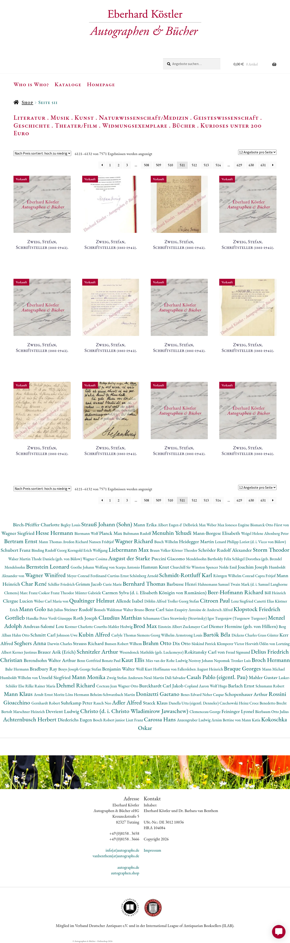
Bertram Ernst (21, 541)
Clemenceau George (205, 711)
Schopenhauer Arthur (246, 694)
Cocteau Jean (107, 686)
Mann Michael (273, 669)
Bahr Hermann (17, 669)
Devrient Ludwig (63, 711)
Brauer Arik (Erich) (57, 652)
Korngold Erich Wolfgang (88, 550)
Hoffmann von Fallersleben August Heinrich (188, 669)
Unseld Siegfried (55, 677)
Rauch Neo (102, 703)
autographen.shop (125, 872)
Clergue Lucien (18, 601)
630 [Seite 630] (251, 165)
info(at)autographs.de (122, 850)
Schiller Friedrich (61, 584)
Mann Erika (145, 524)
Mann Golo (33, 609)
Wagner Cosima (95, 558)
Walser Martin (19, 558)
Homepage (101, 84)
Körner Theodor (184, 550)
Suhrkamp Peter (77, 703)
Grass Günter (268, 635)
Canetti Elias (264, 601)
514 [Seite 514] (218, 165)
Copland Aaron (197, 686)
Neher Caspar (213, 694)
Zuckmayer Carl (196, 626)
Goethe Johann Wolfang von (93, 567)
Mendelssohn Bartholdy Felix (209, 558)
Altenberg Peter (276, 533)
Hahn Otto (21, 635)
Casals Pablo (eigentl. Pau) (217, 677)
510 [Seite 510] (170, 165)
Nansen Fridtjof (102, 541)
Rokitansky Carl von (205, 652)
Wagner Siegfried (18, 533)
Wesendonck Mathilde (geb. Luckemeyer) (152, 652)
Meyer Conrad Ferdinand (87, 575)
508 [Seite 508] (146, 165)
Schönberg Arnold (144, 575)
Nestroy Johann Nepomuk (209, 660)
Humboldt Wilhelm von (19, 677)
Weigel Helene (252, 533)
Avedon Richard (76, 541)
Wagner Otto (128, 686)
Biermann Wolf (86, 533)
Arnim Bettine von (226, 719)
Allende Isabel (130, 601)
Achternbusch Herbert (30, 719)
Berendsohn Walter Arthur (50, 660)
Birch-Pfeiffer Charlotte (37, 524)
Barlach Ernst (241, 685)
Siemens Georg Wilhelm (156, 635)
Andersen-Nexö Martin (146, 677)
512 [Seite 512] (194, 165)
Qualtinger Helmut (92, 600)
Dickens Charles (245, 635)
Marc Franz (29, 592)
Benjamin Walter (119, 669)
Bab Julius (55, 609)
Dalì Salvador (175, 677)
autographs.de (128, 867)
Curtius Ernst (118, 575)
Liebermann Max (129, 550)
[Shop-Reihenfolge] (42, 153)
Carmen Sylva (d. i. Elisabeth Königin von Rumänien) (155, 592)
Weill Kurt (144, 669)
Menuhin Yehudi (172, 533)
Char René (34, 583)
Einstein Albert (170, 626)
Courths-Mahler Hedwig (113, 626)
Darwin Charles (60, 643)
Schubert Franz (16, 550)
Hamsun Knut (155, 567)
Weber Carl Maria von (51, 601)
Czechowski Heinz (234, 703)
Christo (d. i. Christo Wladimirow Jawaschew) (135, 711)
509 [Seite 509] (158, 165)
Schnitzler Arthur (98, 651)
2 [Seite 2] (119, 165)
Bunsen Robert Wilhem (124, 643)
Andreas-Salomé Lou (44, 626)
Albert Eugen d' (170, 524)
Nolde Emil (228, 567)
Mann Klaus (19, 694)
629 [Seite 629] (239, 165)
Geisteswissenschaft (226, 117)
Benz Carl (155, 609)
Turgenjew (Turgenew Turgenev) (241, 618)
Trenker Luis (241, 660)
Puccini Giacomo (168, 558)
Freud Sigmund (238, 652)
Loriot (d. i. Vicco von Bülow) (262, 541)
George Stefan (91, 669)
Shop (27, 102)
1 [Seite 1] (110, 165)
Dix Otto (182, 643)
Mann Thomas (51, 541)
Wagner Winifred (46, 575)
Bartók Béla (217, 634)
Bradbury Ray (44, 669)
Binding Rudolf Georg (49, 550)
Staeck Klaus (156, 703)
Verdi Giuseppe (60, 618)
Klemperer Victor (231, 643)
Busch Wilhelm (166, 541)
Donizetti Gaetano (158, 694)
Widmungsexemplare (134, 125)
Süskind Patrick (204, 643)
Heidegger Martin (197, 541)
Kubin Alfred (94, 634)
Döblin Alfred (155, 601)
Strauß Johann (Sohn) (107, 524)
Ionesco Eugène (237, 524)
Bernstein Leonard (48, 566)
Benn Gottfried (89, 660)
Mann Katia (251, 719)
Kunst (84, 117)
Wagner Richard (134, 541)
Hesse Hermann (54, 533)
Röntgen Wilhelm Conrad (234, 575)
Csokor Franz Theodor (56, 592)
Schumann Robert (269, 686)
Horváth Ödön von (260, 643)
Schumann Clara (156, 618)
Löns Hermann (77, 694)
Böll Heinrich (275, 592)
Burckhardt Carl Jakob (161, 685)
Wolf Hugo (219, 686)
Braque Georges (243, 668)
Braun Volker (161, 550)
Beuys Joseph (69, 669)
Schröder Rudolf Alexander (225, 550)
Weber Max (216, 524)
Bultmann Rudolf (137, 533)
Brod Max (145, 626)
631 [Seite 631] (263, 165)
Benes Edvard (191, 694)
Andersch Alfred (220, 609)
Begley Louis (71, 524)
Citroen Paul (215, 600)
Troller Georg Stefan (183, 601)
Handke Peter (37, 618)
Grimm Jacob (89, 584)
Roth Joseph (85, 618)
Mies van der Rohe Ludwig (167, 660)
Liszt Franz (135, 719)
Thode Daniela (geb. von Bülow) (57, 558)
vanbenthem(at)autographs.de (116, 855)
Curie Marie (113, 584)
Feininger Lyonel (238, 711)
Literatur (29, 117)
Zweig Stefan (117, 677)
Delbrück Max (194, 524)
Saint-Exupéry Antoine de (186, 609)
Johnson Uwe (67, 635)
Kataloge (68, 84)
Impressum (152, 850)
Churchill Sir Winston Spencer (194, 567)
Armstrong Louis (189, 635)
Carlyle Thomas (124, 635)
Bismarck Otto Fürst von (269, 524)
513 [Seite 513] (206, 165)
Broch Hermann (271, 660)
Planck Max (111, 533)
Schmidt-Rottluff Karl (186, 575)
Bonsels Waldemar (108, 609)
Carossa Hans (160, 719)
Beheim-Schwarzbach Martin (113, 694)
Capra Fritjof (266, 575)
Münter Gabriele (88, 592)
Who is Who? (31, 84)
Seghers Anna (30, 643)
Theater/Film (76, 125)
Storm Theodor (271, 550)
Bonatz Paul (111, 660)
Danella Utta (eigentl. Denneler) (194, 703)
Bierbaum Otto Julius (272, 711)
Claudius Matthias (120, 617)
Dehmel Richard (76, 685)
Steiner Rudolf (79, 609)
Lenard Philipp (227, 541)
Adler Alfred (127, 702)
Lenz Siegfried (242, 601)
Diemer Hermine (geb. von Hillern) (244, 626)
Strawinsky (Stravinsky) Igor (192, 618)
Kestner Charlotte (79, 626)
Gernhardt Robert (46, 703)
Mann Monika (89, 677)
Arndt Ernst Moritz (49, 694)
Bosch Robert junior (109, 719)
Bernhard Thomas (144, 583)
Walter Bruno (134, 609)
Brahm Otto (158, 643)
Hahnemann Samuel (214, 584)
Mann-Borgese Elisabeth (217, 533)
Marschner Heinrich (29, 711)
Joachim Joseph (253, 567)
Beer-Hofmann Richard (236, 592)
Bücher (183, 125)
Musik (60, 117)
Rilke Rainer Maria (40, 686)
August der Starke (129, 558)
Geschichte (31, 125)
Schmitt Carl (43, 635)
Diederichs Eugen (75, 719)
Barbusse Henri (182, 584)
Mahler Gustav (264, 677)
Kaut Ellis (133, 660)
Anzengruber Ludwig (194, 719)
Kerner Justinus (25, 652)
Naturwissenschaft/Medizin (143, 117)
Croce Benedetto (262, 703)
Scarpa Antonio (128, 567)
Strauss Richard (89, 643)
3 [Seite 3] (127, 165)
